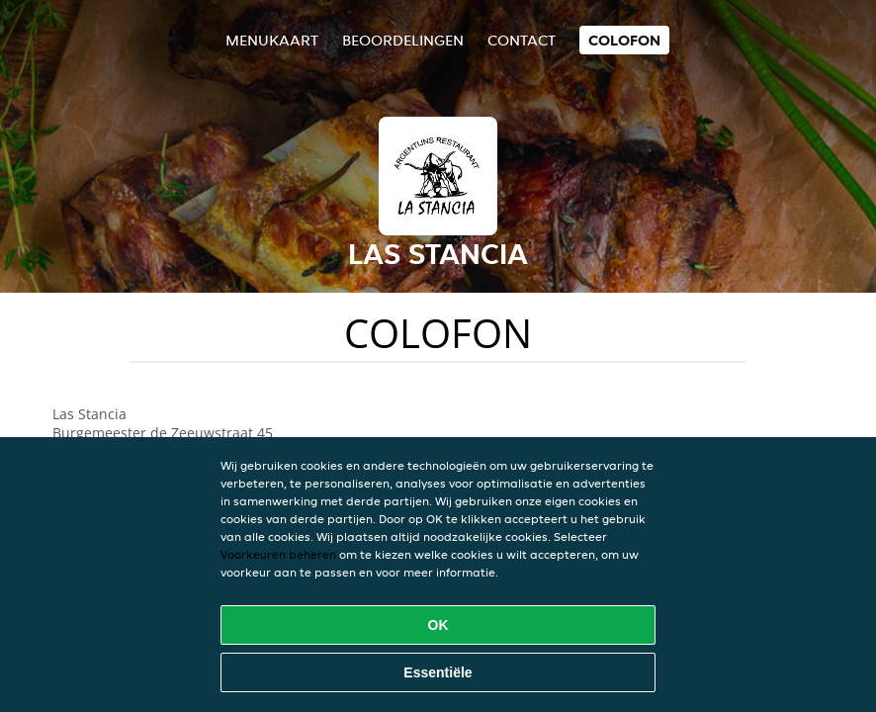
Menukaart (271, 40)
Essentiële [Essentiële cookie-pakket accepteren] (437, 672)
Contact (521, 40)
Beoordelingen (403, 40)
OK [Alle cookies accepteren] (438, 625)
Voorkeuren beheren (278, 554)
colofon (624, 40)
